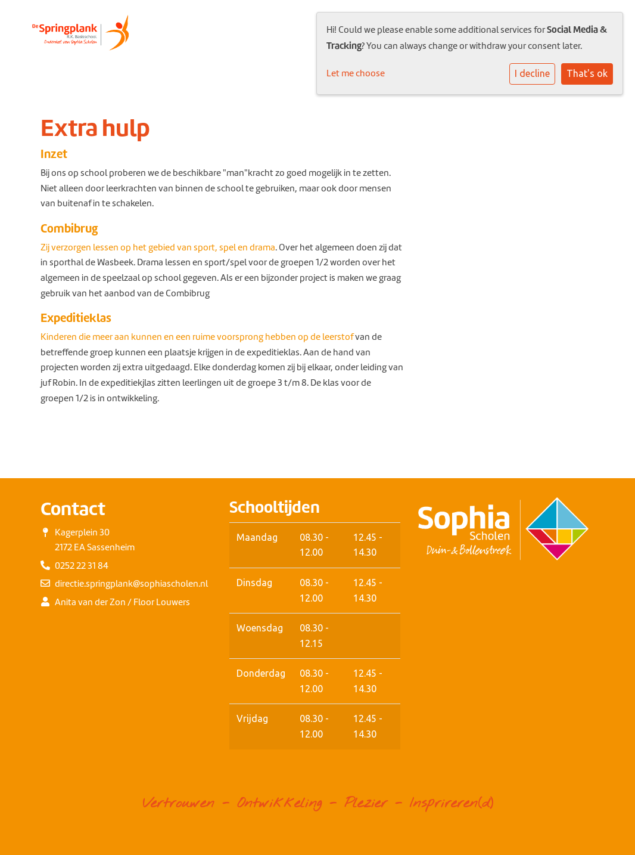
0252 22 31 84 (81, 566)
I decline (532, 73)
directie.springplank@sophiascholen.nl (131, 584)
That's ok (587, 73)
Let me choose (355, 73)
